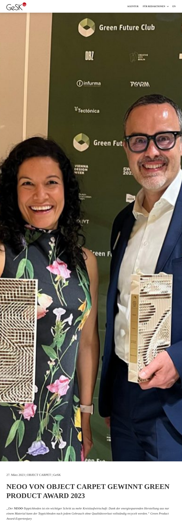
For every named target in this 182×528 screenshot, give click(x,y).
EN (174, 6)
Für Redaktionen (154, 6)
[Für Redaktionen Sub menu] (168, 6)
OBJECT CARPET (39, 475)
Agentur (132, 6)
